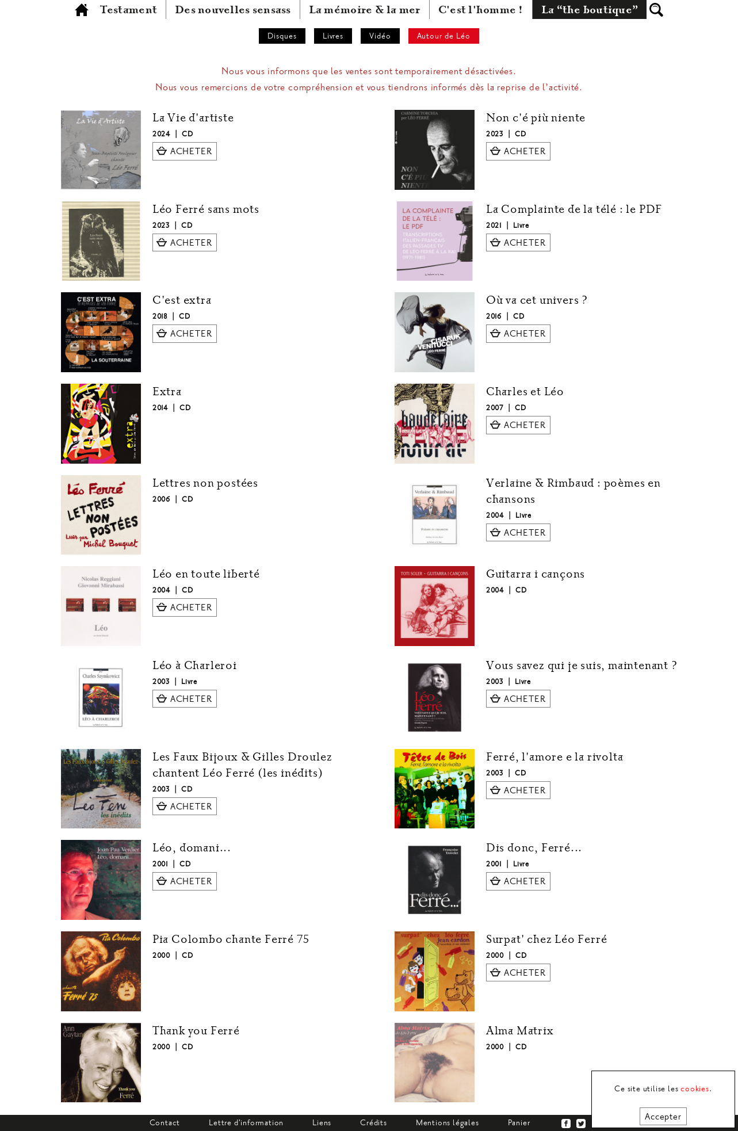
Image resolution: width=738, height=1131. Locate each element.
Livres (333, 35)
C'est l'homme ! (480, 10)
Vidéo (380, 35)
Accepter (663, 1116)
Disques (282, 35)
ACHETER (191, 151)
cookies (694, 1088)
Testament (128, 10)
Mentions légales (447, 1122)
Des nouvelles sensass (233, 10)
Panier (519, 1122)
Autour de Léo (444, 35)
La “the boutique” (589, 10)
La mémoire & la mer (364, 10)
